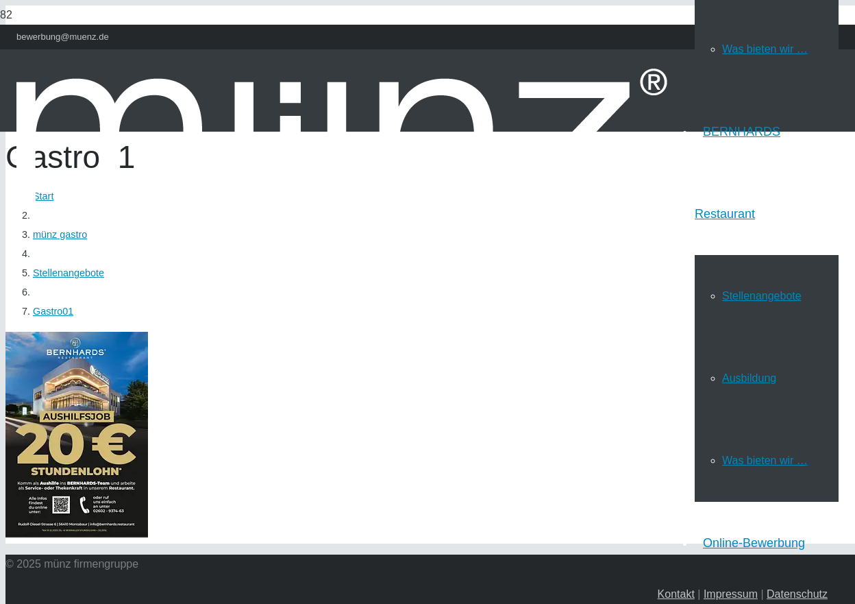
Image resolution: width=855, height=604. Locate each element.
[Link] (341, 265)
